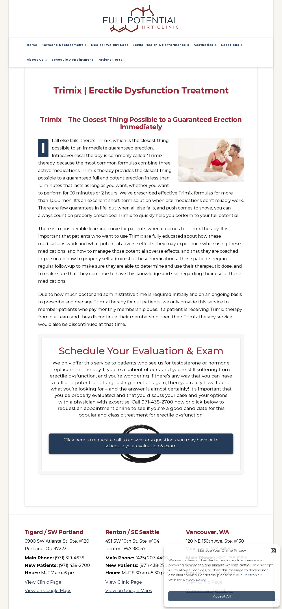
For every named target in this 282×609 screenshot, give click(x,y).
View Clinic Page (43, 582)
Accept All (222, 596)
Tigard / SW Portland (54, 532)
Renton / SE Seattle (132, 532)
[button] (273, 550)
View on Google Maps (48, 591)
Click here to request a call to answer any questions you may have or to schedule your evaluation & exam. (141, 443)
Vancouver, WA (207, 532)
